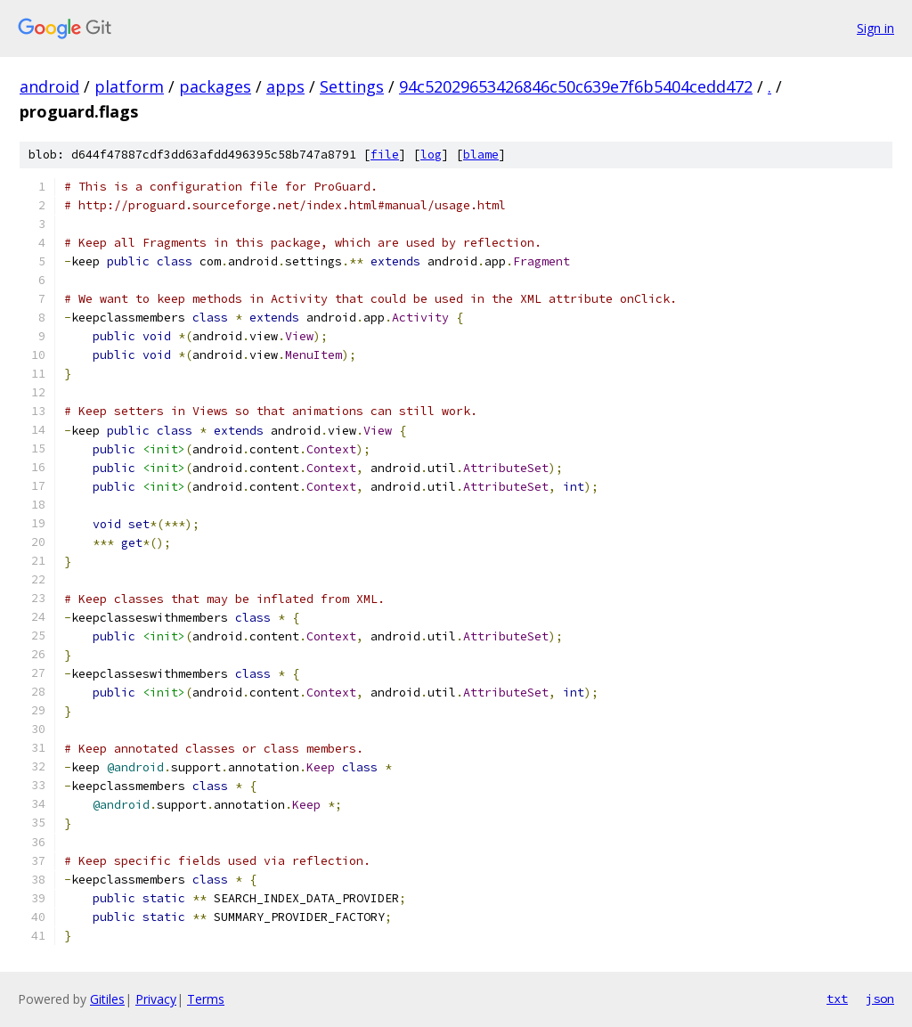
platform (129, 86)
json (880, 998)
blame (481, 154)
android (49, 86)
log (431, 154)
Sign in (875, 28)
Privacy (155, 998)
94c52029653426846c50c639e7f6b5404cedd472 (576, 86)
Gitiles (107, 998)
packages (215, 86)
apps (285, 86)
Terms (205, 998)
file (384, 154)
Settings (352, 86)
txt (837, 998)
